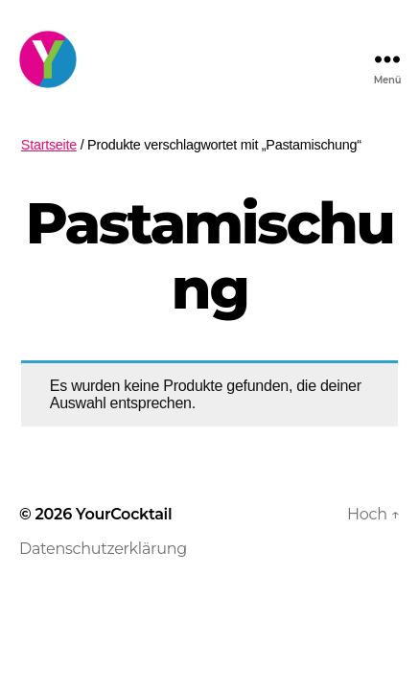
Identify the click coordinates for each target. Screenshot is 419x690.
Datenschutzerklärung (103, 549)
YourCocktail (124, 514)
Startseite (49, 144)
